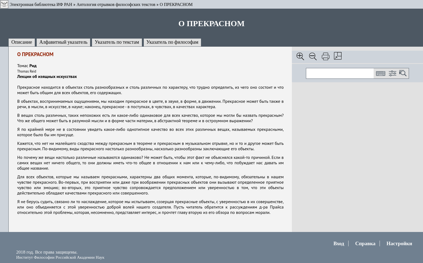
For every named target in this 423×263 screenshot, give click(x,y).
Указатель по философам (172, 42)
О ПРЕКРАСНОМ (176, 4)
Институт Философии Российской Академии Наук (60, 257)
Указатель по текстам (117, 42)
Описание (21, 42)
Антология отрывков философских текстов (116, 4)
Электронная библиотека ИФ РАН (41, 4)
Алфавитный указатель (63, 42)
